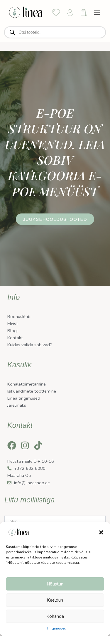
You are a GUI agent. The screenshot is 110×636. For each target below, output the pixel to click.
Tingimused (56, 628)
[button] (101, 532)
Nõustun (55, 584)
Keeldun (55, 600)
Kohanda (55, 616)
